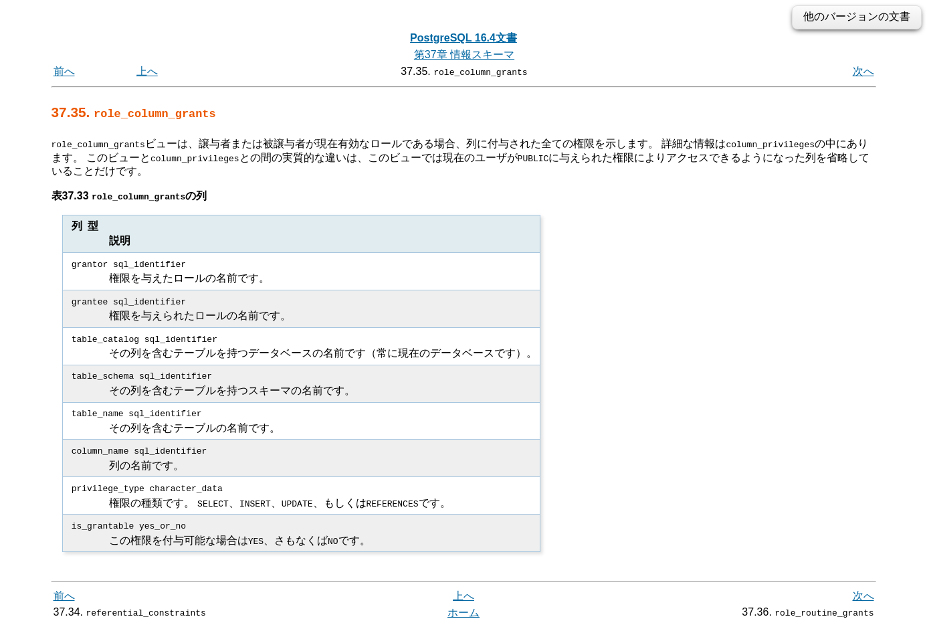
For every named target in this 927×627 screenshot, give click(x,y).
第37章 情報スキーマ (464, 54)
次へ (863, 71)
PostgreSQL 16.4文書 (463, 37)
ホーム (463, 612)
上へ (147, 71)
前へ (64, 71)
